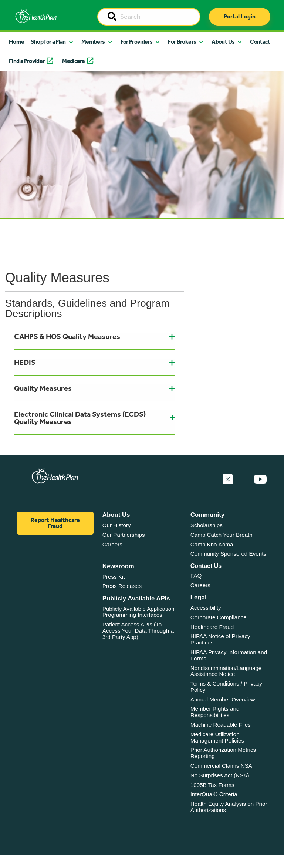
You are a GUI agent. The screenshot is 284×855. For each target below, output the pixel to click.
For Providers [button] (137, 41)
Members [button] (93, 41)
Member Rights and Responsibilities (215, 712)
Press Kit (113, 576)
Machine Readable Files (220, 724)
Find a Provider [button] (26, 60)
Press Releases (122, 586)
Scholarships (206, 525)
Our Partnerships (123, 535)
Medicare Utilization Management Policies (217, 737)
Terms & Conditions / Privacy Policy (226, 686)
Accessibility (205, 608)
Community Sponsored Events (228, 554)
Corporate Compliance (218, 617)
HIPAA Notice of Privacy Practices (220, 639)
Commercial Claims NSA (221, 766)
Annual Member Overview (222, 699)
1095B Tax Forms (212, 785)
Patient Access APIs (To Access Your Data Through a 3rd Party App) (138, 630)
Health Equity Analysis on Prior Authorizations (228, 807)
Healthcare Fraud (212, 627)
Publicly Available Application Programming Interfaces (138, 612)
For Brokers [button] (182, 41)
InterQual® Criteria (213, 794)
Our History (116, 525)
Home (16, 41)
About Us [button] (223, 41)
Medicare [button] (73, 60)
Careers (112, 544)
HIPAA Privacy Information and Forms (228, 655)
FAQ (196, 575)
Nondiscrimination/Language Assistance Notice (226, 671)
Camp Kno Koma (211, 544)
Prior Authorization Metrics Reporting (223, 753)
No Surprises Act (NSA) (219, 775)
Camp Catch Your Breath (221, 535)
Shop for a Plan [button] (48, 41)
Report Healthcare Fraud (55, 522)
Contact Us (206, 566)
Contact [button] (260, 41)
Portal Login (240, 16)
